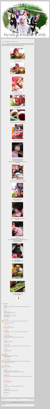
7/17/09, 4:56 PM (6, 351)
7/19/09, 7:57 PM (6, 393)
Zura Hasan (5, 344)
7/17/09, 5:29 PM (6, 363)
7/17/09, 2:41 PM (6, 324)
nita (4, 353)
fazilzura (5, 319)
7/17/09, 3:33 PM (6, 342)
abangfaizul (5, 380)
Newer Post (4, 399)
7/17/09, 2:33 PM (6, 308)
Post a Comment (5, 395)
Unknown (5, 365)
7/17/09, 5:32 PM (6, 367)
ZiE (4, 369)
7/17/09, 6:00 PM (6, 373)
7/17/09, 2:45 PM (6, 338)
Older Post (32, 399)
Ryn (4, 340)
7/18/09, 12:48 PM (6, 387)
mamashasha (6, 359)
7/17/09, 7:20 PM (6, 378)
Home (18, 399)
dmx (4, 384)
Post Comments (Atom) (19, 402)
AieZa (5, 349)
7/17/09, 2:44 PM (6, 328)
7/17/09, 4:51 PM (6, 347)
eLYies (5, 330)
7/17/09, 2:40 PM (6, 317)
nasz (4, 305)
